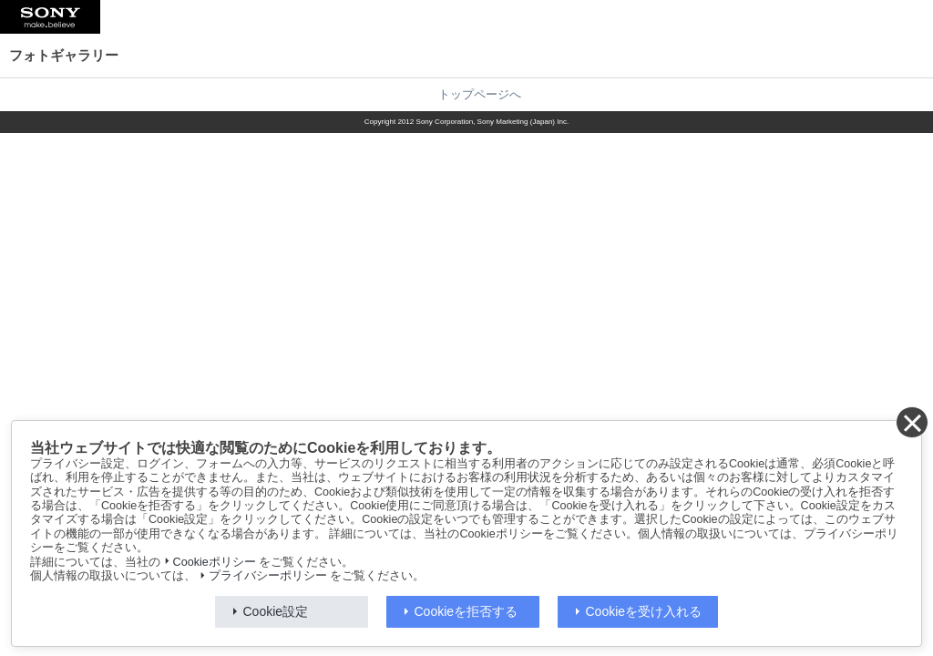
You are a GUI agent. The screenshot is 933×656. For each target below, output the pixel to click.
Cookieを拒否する (466, 611)
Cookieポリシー (214, 562)
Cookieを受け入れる (644, 611)
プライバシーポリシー (268, 575)
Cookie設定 (276, 611)
